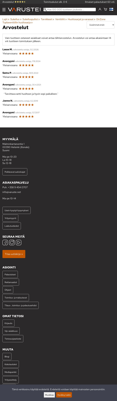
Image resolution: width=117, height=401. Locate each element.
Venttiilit (61, 19)
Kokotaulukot (11, 364)
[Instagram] (12, 243)
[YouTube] (18, 243)
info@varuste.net (11, 192)
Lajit (5, 19)
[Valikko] (3, 9)
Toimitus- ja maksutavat (16, 297)
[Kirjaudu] (99, 9)
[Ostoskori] (105, 9)
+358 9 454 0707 (18, 187)
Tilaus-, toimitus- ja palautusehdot (21, 305)
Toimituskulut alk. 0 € (55, 2)
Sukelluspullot (31, 19)
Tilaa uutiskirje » (14, 254)
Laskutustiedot (12, 225)
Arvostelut (14, 2)
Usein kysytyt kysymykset (16, 210)
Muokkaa (49, 394)
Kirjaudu (8, 323)
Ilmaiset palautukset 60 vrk (100, 2)
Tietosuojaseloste (13, 338)
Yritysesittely (11, 379)
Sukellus (15, 19)
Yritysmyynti (10, 218)
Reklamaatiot (11, 282)
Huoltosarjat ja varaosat (81, 19)
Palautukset (10, 274)
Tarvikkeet (47, 19)
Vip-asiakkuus (11, 330)
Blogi (7, 356)
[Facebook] (5, 243)
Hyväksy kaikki (64, 394)
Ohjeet (8, 289)
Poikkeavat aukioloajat (15, 171)
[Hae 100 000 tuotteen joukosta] (69, 9)
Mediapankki (10, 372)
